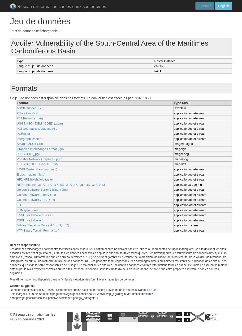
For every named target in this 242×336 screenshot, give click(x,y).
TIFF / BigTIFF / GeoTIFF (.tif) (37, 164)
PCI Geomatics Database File (37, 128)
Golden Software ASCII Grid (36, 200)
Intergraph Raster (29, 139)
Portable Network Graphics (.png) (39, 159)
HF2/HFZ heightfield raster (35, 179)
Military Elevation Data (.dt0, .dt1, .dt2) (43, 225)
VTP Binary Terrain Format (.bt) (38, 230)
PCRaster (23, 133)
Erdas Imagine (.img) (31, 174)
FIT (19, 205)
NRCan (151, 290)
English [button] (223, 6)
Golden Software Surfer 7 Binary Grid (42, 189)
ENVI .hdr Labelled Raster (34, 215)
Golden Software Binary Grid (36, 195)
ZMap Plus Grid (27, 113)
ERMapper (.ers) (28, 210)
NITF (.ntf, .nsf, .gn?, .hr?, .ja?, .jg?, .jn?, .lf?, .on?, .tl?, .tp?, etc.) (61, 184)
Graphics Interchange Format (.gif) (40, 149)
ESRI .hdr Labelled (30, 220)
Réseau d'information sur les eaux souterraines (58, 7)
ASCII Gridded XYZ (30, 108)
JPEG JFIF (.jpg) (28, 154)
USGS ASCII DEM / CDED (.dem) (40, 123)
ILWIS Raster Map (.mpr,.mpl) (37, 169)
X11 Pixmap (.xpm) (30, 118)
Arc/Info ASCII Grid (30, 144)
